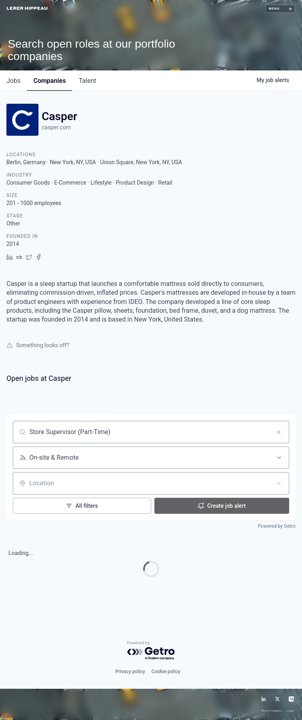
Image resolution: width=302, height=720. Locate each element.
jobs (13, 80)
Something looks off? (37, 345)
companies (49, 80)
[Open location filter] (279, 483)
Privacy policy (130, 671)
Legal (290, 711)
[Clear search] (279, 432)
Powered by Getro (277, 526)
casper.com (56, 127)
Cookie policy (166, 671)
